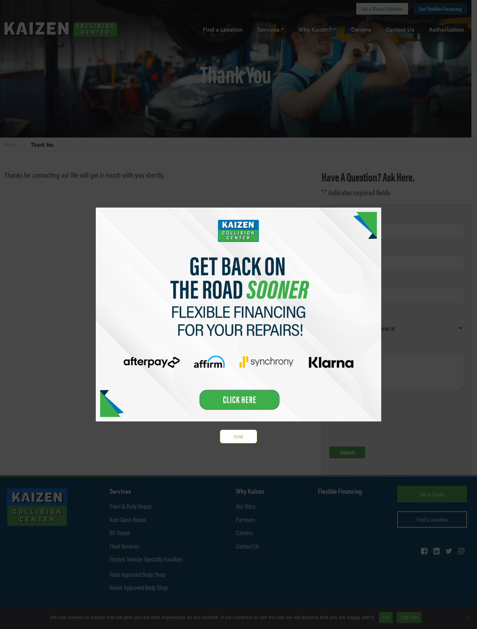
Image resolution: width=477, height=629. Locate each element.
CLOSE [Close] (238, 436)
